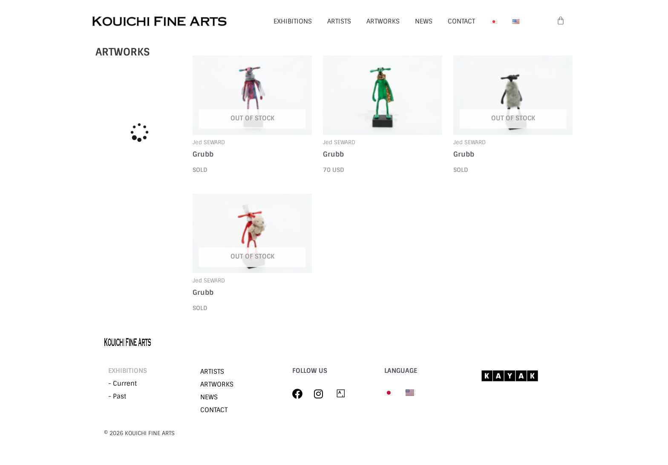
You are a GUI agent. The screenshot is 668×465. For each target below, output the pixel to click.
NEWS (423, 21)
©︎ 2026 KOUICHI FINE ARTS (139, 433)
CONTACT (461, 21)
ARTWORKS (383, 21)
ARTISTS (339, 21)
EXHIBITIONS (293, 21)
